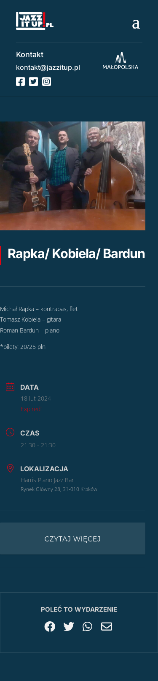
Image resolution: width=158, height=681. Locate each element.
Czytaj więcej (73, 539)
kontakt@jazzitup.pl (48, 67)
